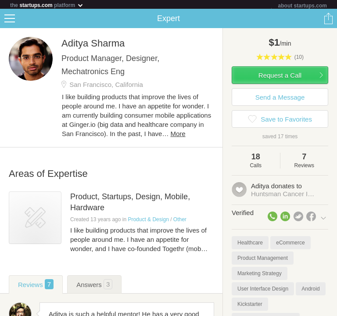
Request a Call (279, 77)
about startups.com (302, 6)
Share (328, 20)
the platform (47, 5)
